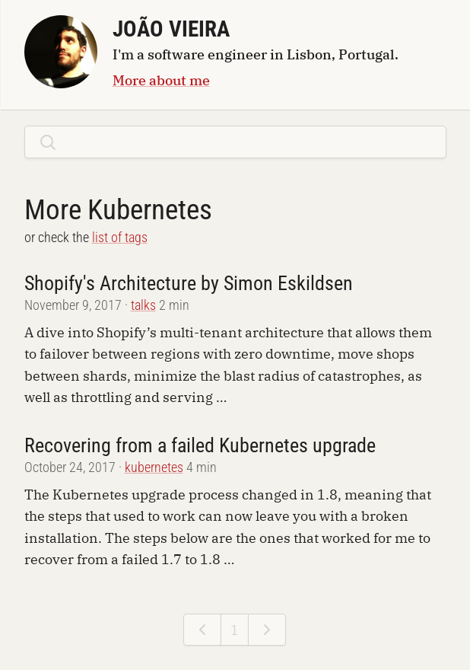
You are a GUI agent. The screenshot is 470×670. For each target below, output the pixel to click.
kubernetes (154, 467)
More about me (161, 80)
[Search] (48, 142)
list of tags (120, 237)
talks (143, 305)
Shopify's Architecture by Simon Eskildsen (188, 283)
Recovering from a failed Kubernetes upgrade (200, 445)
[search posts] (248, 141)
